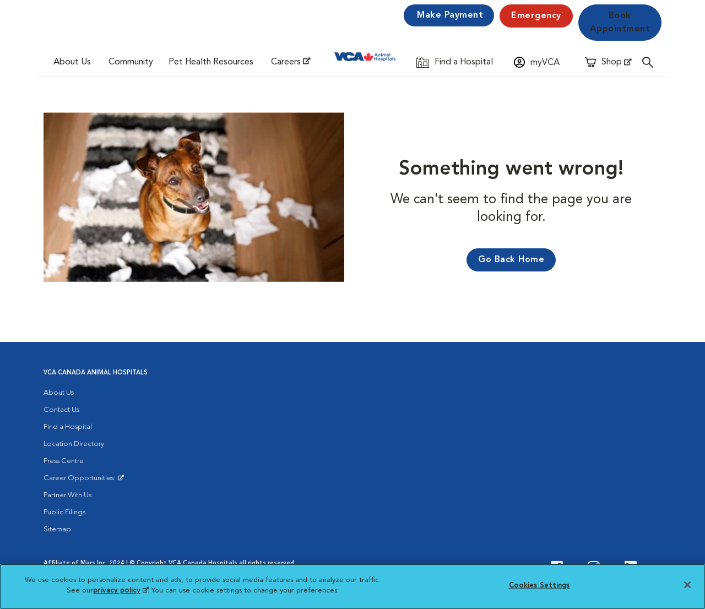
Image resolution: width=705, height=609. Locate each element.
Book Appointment (620, 23)
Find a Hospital (68, 427)
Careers (286, 62)
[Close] (687, 585)
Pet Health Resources (211, 62)
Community (131, 62)
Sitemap (57, 529)
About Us (72, 62)
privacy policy (120, 590)
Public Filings (64, 512)
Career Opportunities (81, 481)
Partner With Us (67, 495)
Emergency (536, 16)
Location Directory (74, 444)
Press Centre (64, 461)
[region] (352, 586)
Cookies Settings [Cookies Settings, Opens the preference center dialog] (539, 585)
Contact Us (61, 410)
